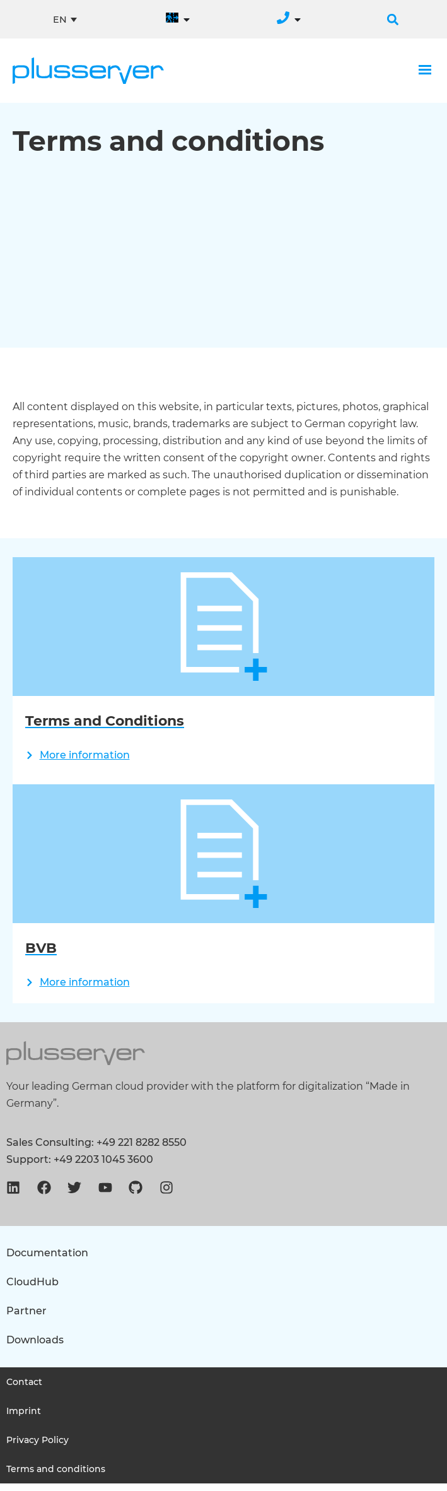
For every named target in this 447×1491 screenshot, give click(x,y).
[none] (65, 19)
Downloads (35, 1347)
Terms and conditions (55, 1476)
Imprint (23, 1418)
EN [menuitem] (60, 19)
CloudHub (32, 1289)
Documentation (47, 1260)
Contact (24, 1389)
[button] (393, 19)
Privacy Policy (37, 1447)
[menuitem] (65, 19)
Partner (26, 1318)
